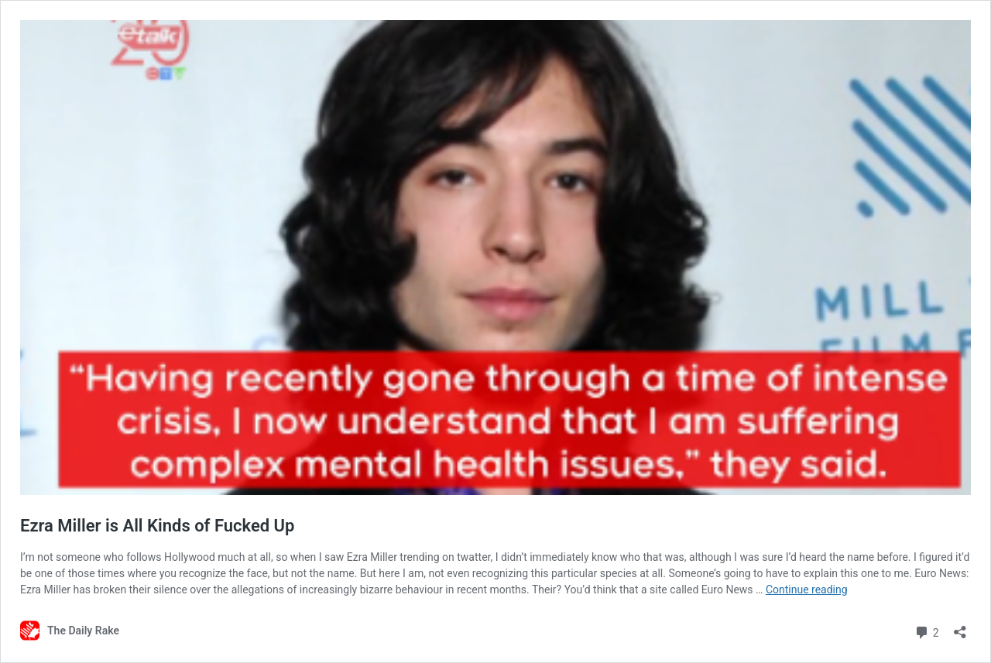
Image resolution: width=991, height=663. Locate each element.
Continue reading (807, 589)
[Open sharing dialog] (960, 627)
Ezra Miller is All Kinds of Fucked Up (157, 525)
